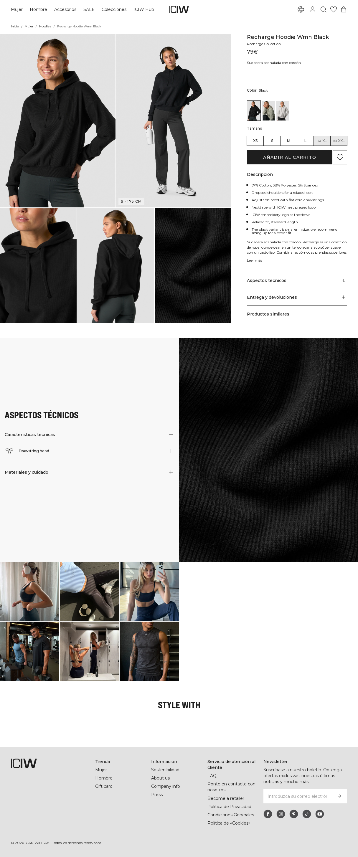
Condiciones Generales (230, 815)
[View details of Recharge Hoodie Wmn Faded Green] (268, 110)
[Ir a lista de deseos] (334, 9)
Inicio (15, 26)
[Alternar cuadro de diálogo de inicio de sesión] (313, 9)
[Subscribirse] (339, 796)
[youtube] (320, 814)
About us (160, 778)
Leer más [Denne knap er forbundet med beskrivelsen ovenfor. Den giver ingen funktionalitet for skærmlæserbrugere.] (255, 260)
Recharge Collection (265, 44)
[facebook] (268, 814)
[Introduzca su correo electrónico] (297, 796)
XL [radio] (322, 140)
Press (156, 794)
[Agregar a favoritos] (340, 157)
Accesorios (65, 9)
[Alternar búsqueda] (324, 9)
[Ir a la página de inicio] (179, 9)
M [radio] (288, 140)
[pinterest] (294, 814)
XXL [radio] (339, 140)
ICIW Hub (143, 9)
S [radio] (272, 140)
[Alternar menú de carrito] (344, 9)
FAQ (212, 775)
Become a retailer (225, 798)
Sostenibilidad (165, 769)
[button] (58, 120)
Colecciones (113, 9)
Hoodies (46, 26)
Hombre (38, 9)
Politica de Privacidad (229, 806)
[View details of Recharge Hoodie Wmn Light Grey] (283, 110)
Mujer (17, 9)
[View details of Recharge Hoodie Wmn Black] (254, 110)
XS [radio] (255, 140)
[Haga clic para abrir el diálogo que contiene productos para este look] (29, 591)
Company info (165, 786)
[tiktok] (307, 814)
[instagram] (281, 814)
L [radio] (305, 140)
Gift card (104, 786)
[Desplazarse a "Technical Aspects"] (297, 281)
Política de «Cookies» (229, 823)
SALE (88, 9)
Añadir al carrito (290, 157)
